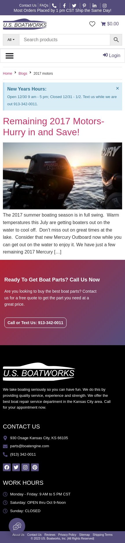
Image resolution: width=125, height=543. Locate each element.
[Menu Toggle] (9, 55)
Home (7, 74)
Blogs (23, 74)
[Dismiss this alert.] (117, 88)
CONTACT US (21, 426)
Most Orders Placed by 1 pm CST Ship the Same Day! (62, 10)
